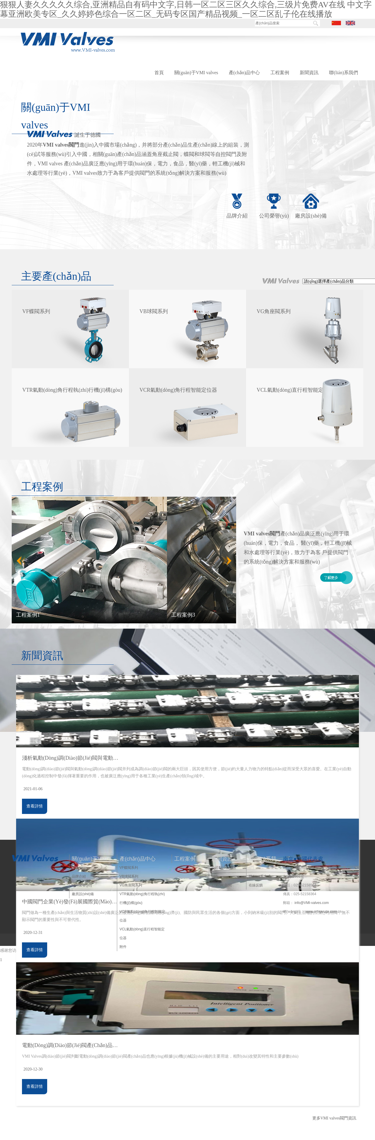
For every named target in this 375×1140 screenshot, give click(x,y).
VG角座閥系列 (131, 885)
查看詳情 (34, 806)
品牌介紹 (237, 216)
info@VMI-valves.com (311, 903)
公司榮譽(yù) (274, 216)
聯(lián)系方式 (260, 876)
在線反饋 (256, 885)
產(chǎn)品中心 (244, 72)
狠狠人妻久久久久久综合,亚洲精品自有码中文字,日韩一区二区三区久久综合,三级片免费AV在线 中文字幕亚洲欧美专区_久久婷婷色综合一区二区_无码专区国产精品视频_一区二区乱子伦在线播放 (186, 9)
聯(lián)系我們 (343, 72)
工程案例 (279, 72)
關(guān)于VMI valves (196, 72)
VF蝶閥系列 (129, 868)
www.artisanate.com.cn (323, 912)
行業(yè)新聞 (222, 885)
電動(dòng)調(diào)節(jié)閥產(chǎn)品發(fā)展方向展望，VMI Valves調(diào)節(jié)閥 (70, 1045)
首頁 (159, 72)
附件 (123, 947)
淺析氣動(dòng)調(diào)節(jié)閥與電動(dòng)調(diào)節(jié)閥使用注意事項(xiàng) (70, 758)
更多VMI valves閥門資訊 (334, 1118)
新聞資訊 (309, 72)
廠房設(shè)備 (311, 216)
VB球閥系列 (129, 876)
